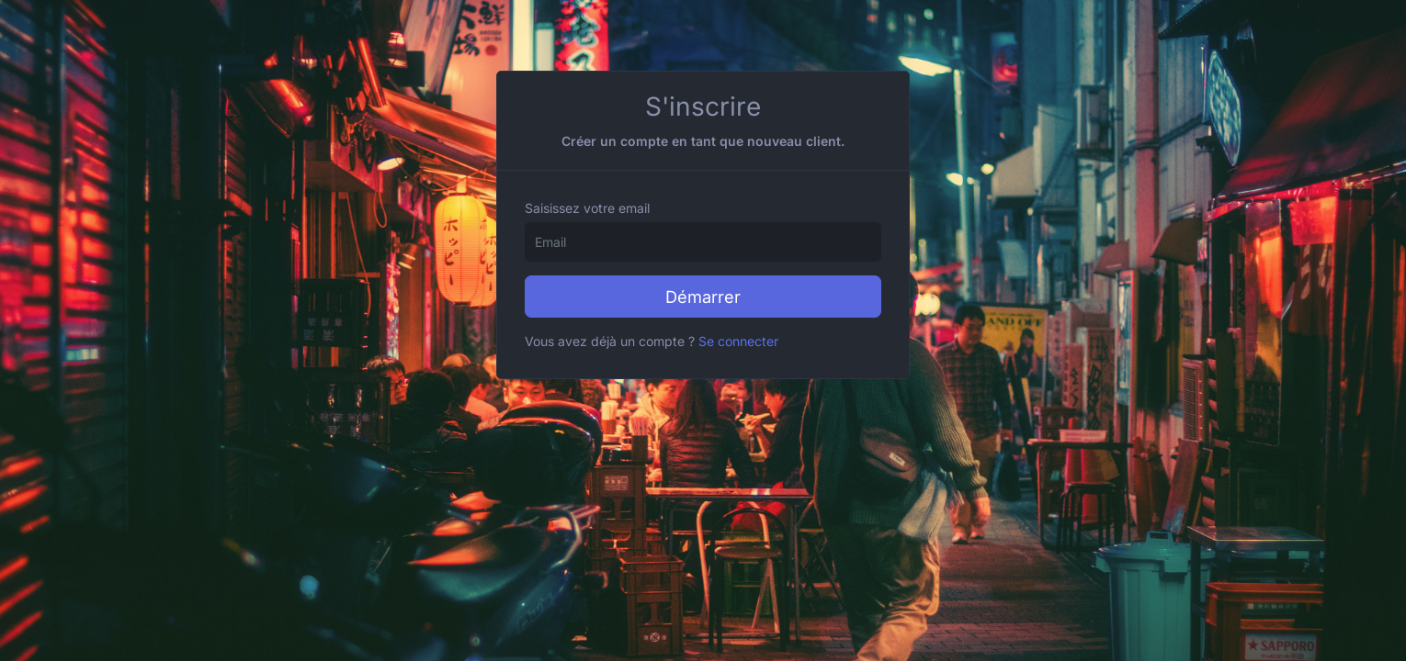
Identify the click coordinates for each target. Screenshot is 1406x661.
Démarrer (703, 296)
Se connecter (738, 341)
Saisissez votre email (587, 208)
